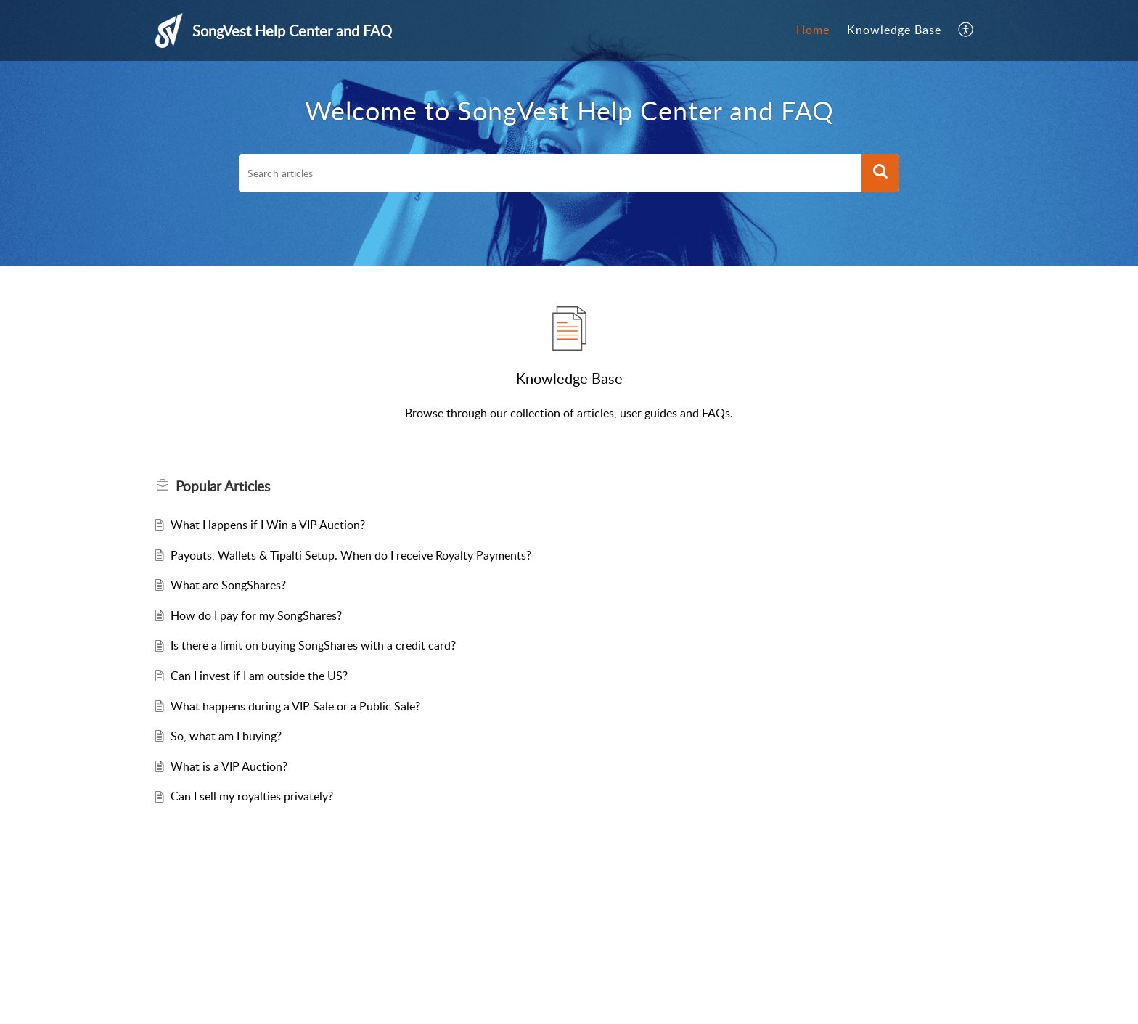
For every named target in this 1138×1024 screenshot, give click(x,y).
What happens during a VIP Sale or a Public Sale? (295, 706)
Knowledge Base (894, 30)
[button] (966, 30)
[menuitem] (813, 30)
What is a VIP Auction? (229, 766)
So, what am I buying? (226, 736)
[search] (550, 173)
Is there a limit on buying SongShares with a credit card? (313, 645)
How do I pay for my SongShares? (256, 615)
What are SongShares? (228, 585)
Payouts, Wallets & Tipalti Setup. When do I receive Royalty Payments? (351, 555)
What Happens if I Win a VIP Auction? (268, 525)
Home (813, 30)
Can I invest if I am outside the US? (259, 676)
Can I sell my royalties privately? (252, 796)
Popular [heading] (223, 486)
